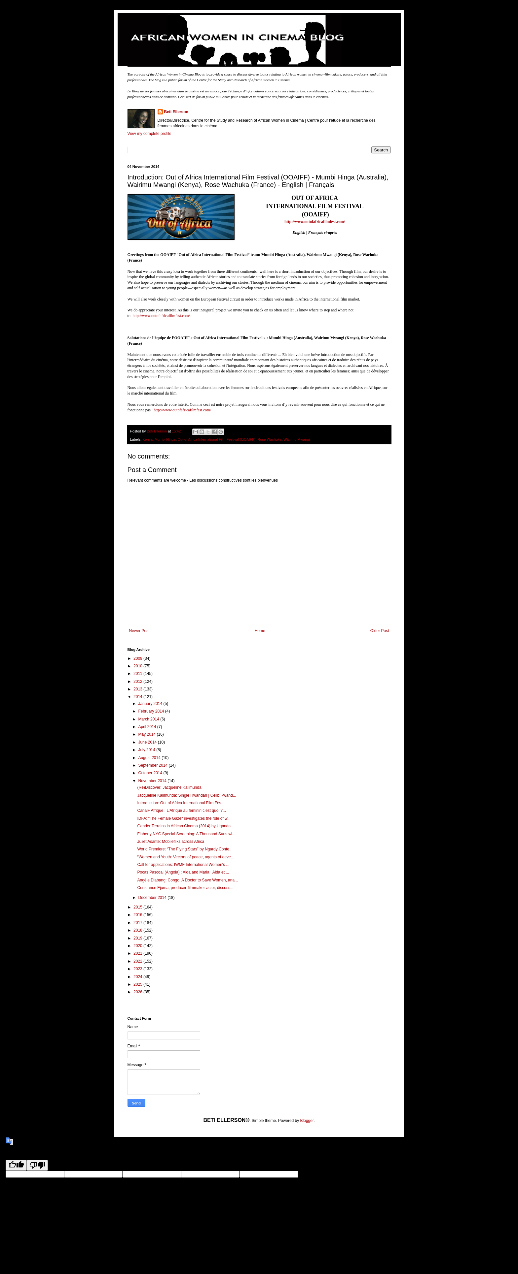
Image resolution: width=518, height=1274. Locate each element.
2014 (138, 696)
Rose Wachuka (269, 439)
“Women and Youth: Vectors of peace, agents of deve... (185, 857)
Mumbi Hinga (165, 439)
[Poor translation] (37, 1165)
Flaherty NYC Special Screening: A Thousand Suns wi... (186, 834)
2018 (138, 930)
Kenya (147, 439)
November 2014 (152, 781)
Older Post (379, 630)
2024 (138, 976)
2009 (138, 658)
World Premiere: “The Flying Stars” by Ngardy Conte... (185, 849)
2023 (138, 969)
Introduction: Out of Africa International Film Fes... (180, 803)
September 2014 (153, 765)
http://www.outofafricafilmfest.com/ (161, 315)
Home (260, 630)
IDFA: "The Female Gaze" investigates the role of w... (184, 818)
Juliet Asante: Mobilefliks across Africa (170, 841)
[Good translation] (16, 1165)
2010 (138, 666)
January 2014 (150, 703)
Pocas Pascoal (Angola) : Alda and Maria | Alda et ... (183, 872)
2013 (138, 689)
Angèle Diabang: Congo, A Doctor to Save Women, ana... (187, 880)
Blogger (307, 1120)
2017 (138, 922)
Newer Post (139, 630)
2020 (138, 945)
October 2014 (150, 773)
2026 (138, 992)
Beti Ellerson (176, 112)
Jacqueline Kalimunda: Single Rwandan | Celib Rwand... (186, 795)
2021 (138, 953)
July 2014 (147, 750)
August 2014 (150, 757)
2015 (138, 907)
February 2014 (151, 711)
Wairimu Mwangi (296, 439)
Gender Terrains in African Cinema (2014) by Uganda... (185, 826)
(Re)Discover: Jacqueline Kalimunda (169, 787)
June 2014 (148, 742)
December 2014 (152, 897)
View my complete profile (149, 133)
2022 (138, 961)
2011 (138, 673)
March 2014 (149, 719)
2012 (138, 681)
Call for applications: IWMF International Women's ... (183, 864)
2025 (138, 984)
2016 (138, 914)
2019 (138, 938)
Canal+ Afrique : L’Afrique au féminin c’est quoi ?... (181, 810)
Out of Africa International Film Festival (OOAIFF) (217, 439)
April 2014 (147, 726)
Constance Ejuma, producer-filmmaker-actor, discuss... (185, 887)
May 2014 (147, 734)
